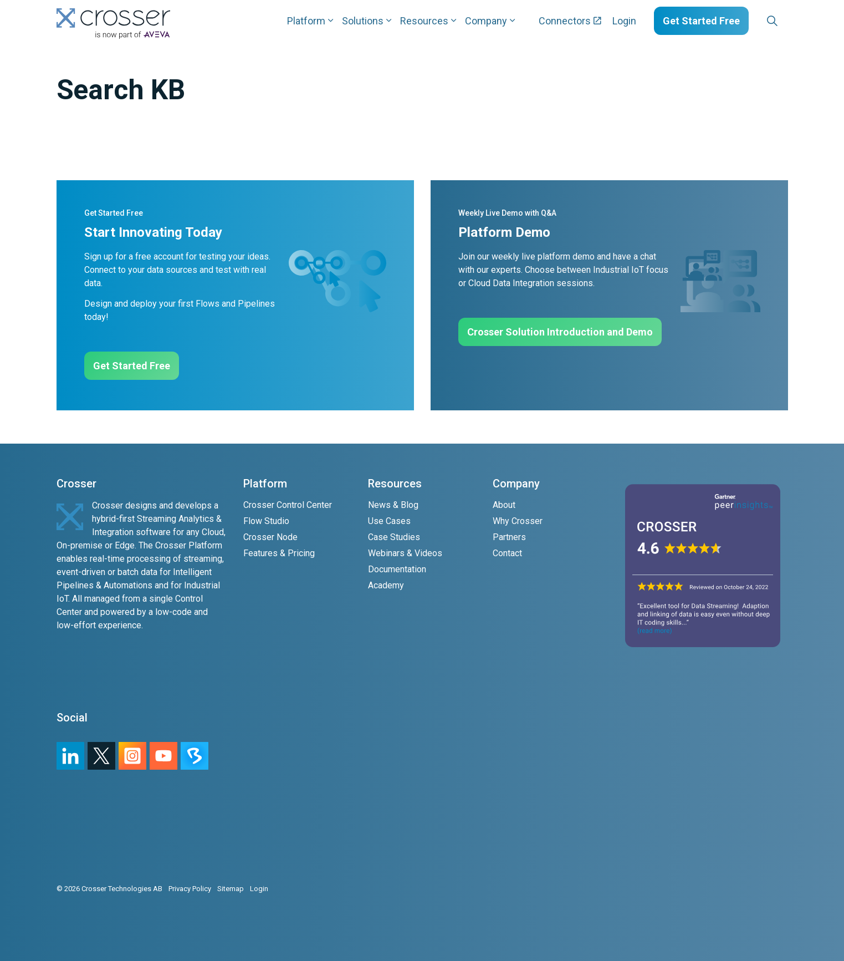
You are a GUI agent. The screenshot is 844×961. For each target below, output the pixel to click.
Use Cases (389, 521)
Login (624, 21)
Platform (306, 21)
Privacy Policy (189, 888)
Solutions (362, 21)
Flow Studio (266, 521)
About (504, 505)
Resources (424, 21)
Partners (509, 537)
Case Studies (394, 537)
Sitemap (230, 888)
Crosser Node (270, 537)
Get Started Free (701, 21)
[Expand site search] (772, 21)
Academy (386, 585)
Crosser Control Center (287, 505)
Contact (507, 553)
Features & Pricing (279, 553)
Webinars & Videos (405, 553)
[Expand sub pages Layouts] (790, 21)
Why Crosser (518, 521)
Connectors (570, 21)
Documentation (397, 569)
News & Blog (393, 505)
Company (486, 21)
